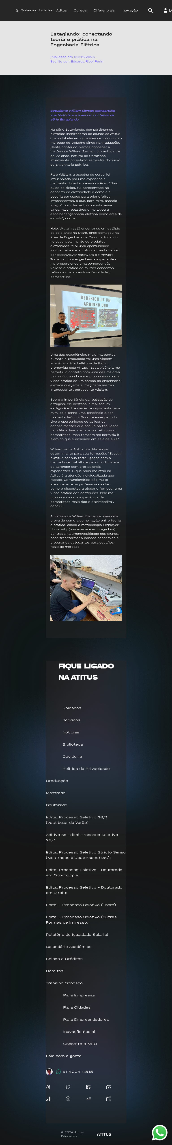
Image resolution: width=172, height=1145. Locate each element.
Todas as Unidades (34, 10)
